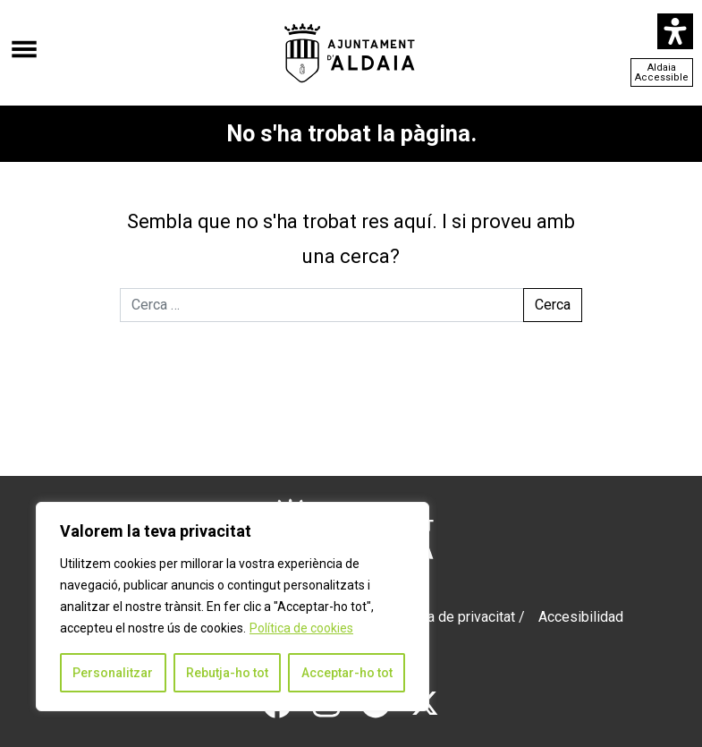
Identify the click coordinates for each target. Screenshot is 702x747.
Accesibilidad (580, 616)
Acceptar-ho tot (347, 673)
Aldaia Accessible (662, 72)
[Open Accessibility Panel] (675, 31)
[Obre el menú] (24, 40)
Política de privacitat (451, 616)
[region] (232, 606)
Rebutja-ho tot (227, 673)
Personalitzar (112, 673)
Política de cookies (301, 628)
